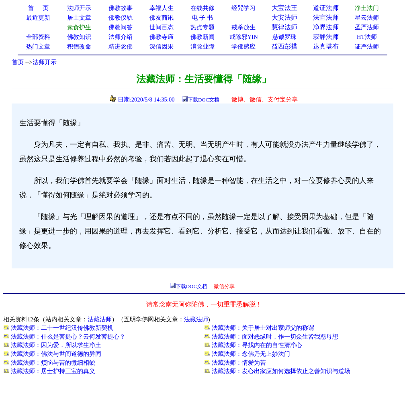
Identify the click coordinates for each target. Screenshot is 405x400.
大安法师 (284, 17)
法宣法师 (326, 17)
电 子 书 (202, 17)
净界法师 (326, 27)
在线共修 (202, 8)
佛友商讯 (161, 17)
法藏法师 (100, 319)
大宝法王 (284, 7)
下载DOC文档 (203, 100)
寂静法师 (326, 36)
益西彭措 (284, 46)
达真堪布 (326, 46)
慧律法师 (284, 27)
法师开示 (45, 62)
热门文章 (38, 46)
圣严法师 (367, 27)
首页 (18, 62)
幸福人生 (161, 8)
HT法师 (367, 37)
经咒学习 (243, 8)
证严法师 (367, 46)
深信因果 (161, 46)
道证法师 (326, 7)
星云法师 (367, 17)
